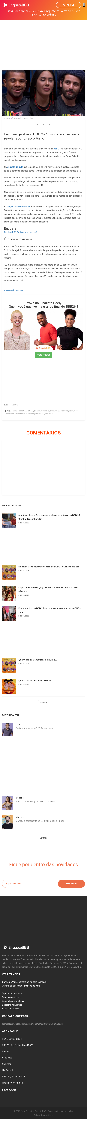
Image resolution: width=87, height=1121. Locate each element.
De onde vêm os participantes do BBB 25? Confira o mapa (48, 566)
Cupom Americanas (11, 997)
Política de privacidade (43, 1115)
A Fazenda (7, 1057)
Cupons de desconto (12, 993)
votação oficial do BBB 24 (18, 206)
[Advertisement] (43, 41)
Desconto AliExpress (12, 1005)
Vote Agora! (43, 354)
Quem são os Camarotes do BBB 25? (37, 659)
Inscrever (71, 883)
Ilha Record (7, 1070)
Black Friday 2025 (10, 1008)
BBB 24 (57, 148)
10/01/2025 (23, 523)
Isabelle (20, 797)
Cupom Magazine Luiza (13, 1001)
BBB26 (5, 1051)
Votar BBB (69, 5)
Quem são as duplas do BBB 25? (35, 680)
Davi (18, 724)
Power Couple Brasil (12, 1039)
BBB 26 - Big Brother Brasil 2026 (17, 1045)
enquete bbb (9, 290)
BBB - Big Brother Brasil (13, 1076)
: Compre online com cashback (24, 982)
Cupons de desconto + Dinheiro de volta (21, 985)
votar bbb (19, 290)
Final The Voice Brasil (12, 1082)
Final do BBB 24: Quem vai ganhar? (20, 232)
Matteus (20, 817)
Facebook (9, 1090)
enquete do (15, 167)
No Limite (6, 1064)
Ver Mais (43, 703)
